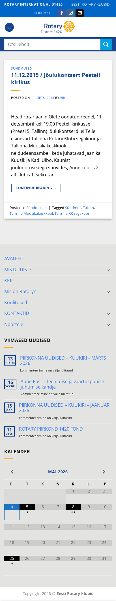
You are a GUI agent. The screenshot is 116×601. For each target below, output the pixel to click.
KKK (8, 280)
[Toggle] (108, 269)
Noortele (13, 324)
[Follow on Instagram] (70, 13)
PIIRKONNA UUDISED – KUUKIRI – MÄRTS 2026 (63, 360)
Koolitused (15, 302)
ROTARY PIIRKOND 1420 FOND (51, 429)
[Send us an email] (80, 13)
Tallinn (88, 207)
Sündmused (21, 68)
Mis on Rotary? (20, 291)
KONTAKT (42, 12)
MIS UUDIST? (17, 269)
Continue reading (36, 188)
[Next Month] (104, 472)
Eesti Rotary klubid (90, 4)
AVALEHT (13, 258)
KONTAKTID (16, 313)
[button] (9, 27)
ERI (62, 97)
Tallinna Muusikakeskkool (31, 213)
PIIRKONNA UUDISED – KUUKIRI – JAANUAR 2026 (64, 407)
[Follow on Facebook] (61, 13)
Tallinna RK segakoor (72, 213)
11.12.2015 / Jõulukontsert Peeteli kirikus (55, 78)
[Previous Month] (12, 472)
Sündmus (73, 207)
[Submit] (106, 44)
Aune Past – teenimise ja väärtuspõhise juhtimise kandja (62, 384)
